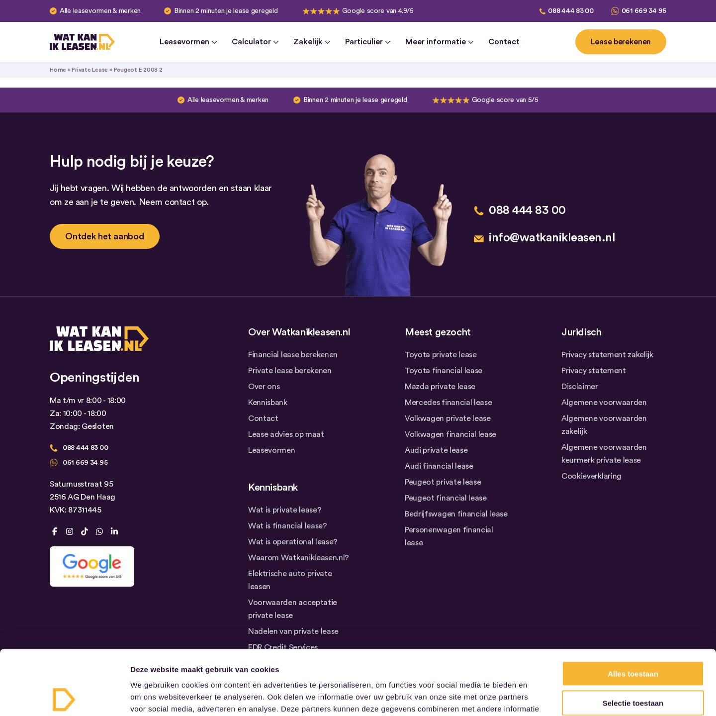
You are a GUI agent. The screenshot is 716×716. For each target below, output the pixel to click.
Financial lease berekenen (293, 355)
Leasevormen (188, 42)
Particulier (367, 42)
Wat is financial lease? (287, 526)
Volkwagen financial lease (450, 434)
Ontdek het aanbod (104, 236)
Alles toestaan (633, 609)
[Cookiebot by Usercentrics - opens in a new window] (64, 696)
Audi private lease (436, 450)
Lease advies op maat (286, 434)
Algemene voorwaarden (604, 403)
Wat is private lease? (284, 510)
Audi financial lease (439, 466)
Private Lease (90, 70)
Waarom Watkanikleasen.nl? (298, 558)
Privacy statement (593, 371)
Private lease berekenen (290, 371)
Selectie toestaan (633, 638)
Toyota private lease (441, 355)
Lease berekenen (621, 42)
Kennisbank (267, 403)
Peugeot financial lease (446, 498)
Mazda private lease (440, 387)
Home (58, 70)
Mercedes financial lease (448, 403)
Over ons (263, 387)
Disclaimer (579, 387)
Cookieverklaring (591, 476)
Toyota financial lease (443, 371)
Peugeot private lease (443, 482)
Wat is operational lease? (293, 542)
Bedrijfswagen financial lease (456, 514)
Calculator (255, 42)
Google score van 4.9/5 (378, 10)
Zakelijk (311, 42)
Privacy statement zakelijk (607, 355)
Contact (504, 42)
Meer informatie (439, 42)
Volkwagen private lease (448, 418)
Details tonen (537, 696)
